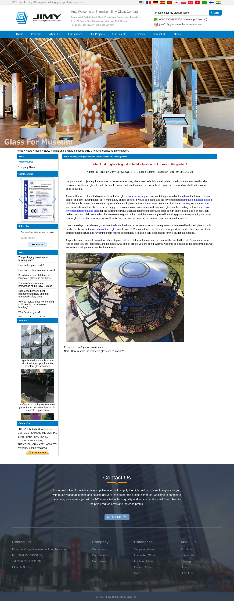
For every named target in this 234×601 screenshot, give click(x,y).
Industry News (42, 150)
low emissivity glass (138, 196)
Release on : (163, 171)
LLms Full (187, 573)
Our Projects (97, 34)
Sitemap (186, 561)
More (137, 573)
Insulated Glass (143, 561)
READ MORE (117, 517)
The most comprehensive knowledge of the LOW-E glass (35, 285)
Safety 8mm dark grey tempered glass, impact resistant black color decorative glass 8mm (37, 408)
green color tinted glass (105, 229)
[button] (110, 144)
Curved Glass (142, 567)
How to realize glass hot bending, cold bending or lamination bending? (37, 305)
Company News (26, 167)
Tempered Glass (144, 549)
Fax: (15, 555)
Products (36, 34)
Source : (142, 171)
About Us (55, 34)
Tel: (14, 561)
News (177, 34)
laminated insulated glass (196, 199)
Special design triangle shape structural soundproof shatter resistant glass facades (37, 364)
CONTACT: (19, 567)
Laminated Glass (144, 555)
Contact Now (37, 452)
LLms (184, 567)
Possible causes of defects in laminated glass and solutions (35, 277)
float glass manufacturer (121, 596)
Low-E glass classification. (90, 347)
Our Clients (119, 34)
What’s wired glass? (29, 313)
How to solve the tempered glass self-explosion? (97, 351)
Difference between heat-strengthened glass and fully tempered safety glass (34, 294)
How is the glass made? (32, 266)
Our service (75, 34)
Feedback (139, 34)
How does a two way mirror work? (37, 271)
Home (19, 34)
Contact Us (159, 34)
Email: (16, 549)
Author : (91, 171)
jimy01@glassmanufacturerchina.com (181, 24)
